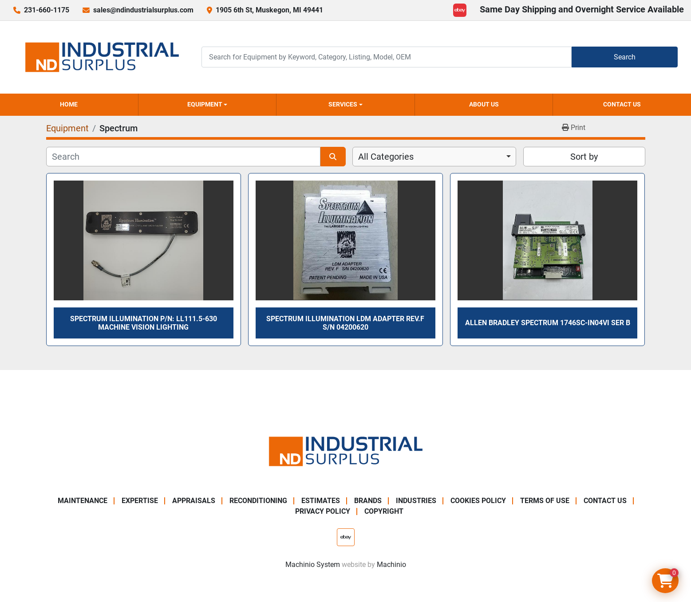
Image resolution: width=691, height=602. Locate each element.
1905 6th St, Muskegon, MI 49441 (269, 10)
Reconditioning (258, 500)
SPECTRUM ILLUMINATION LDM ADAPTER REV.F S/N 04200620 (345, 323)
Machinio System (312, 564)
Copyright (383, 511)
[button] (207, 105)
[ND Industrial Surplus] (345, 451)
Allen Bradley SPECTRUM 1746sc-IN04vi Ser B (547, 323)
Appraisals (193, 500)
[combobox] (434, 156)
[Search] (386, 57)
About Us (484, 104)
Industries (416, 500)
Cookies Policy (478, 500)
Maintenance (82, 500)
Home (69, 104)
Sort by (584, 156)
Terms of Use (544, 500)
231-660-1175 (46, 10)
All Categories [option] (386, 156)
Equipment (204, 104)
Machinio (391, 564)
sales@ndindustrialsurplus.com (143, 10)
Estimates (320, 500)
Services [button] (342, 104)
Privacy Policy (322, 511)
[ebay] (459, 10)
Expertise (140, 500)
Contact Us (622, 104)
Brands (368, 500)
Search (625, 57)
